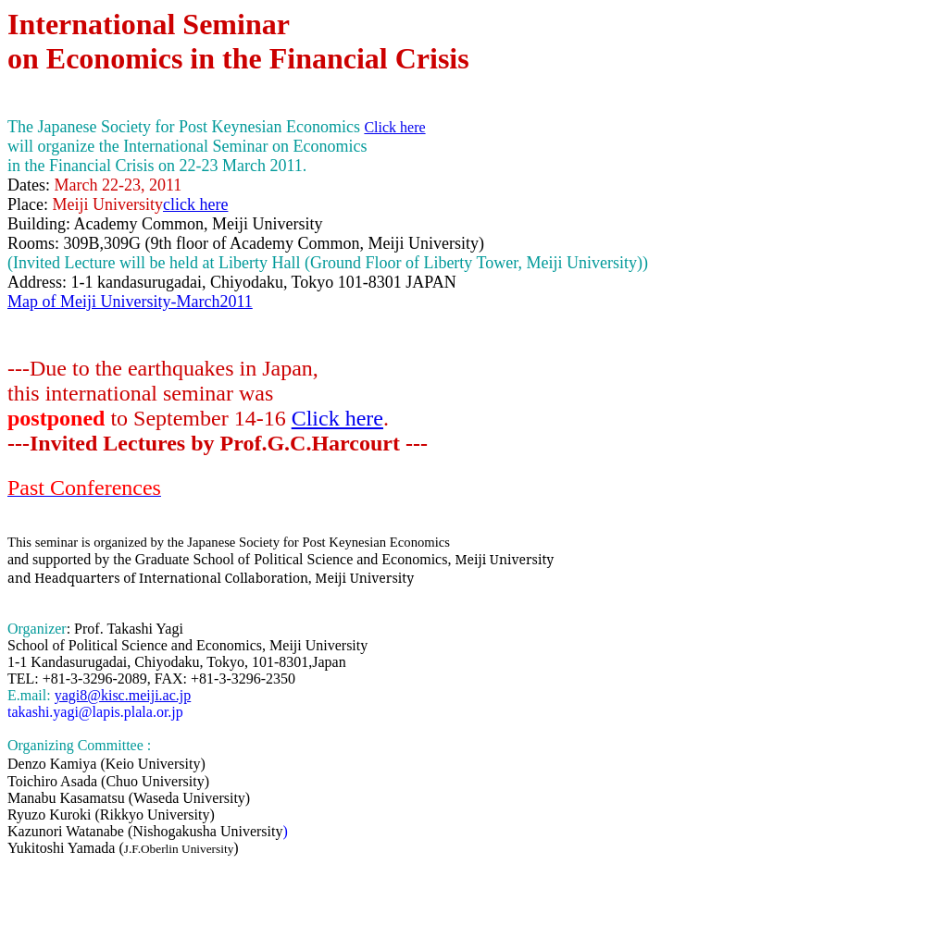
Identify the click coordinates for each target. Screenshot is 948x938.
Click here (337, 418)
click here (195, 204)
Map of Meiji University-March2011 (130, 301)
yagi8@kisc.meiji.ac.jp (123, 695)
